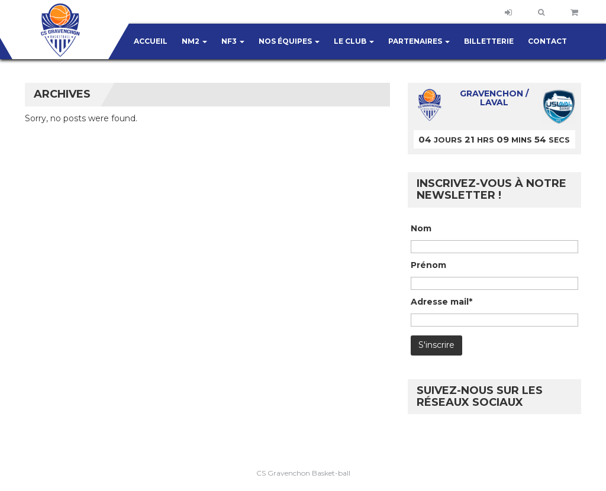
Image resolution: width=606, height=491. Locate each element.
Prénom (428, 265)
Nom (421, 228)
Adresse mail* (441, 301)
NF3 (232, 41)
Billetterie (489, 41)
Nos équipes (289, 41)
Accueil (150, 41)
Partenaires (419, 41)
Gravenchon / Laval (494, 98)
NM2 (194, 41)
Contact (547, 41)
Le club (354, 41)
